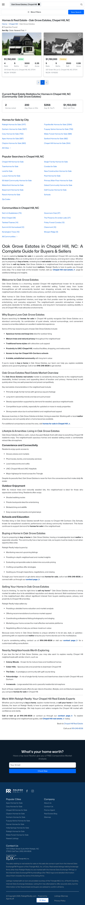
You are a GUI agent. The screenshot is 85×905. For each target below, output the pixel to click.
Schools (47, 194)
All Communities (10, 236)
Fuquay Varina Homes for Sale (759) (58, 129)
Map (42, 900)
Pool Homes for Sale (52, 176)
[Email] (42, 765)
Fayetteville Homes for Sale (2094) (58, 124)
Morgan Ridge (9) (51, 232)
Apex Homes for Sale (14, 803)
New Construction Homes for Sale (58, 171)
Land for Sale (7, 171)
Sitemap (47, 817)
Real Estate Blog (50, 814)
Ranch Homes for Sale (11, 194)
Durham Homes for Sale (15, 817)
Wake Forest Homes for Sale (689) (58, 134)
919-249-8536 (77, 728)
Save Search (76, 12)
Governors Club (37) (52, 213)
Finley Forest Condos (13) (54, 222)
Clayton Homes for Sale (15, 814)
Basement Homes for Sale (12, 190)
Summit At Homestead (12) (13, 227)
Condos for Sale (50, 166)
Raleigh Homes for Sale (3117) (14, 124)
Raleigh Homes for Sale (15, 831)
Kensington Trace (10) (10, 232)
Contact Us (48, 806)
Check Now (42, 771)
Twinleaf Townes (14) (10, 222)
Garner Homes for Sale (15, 824)
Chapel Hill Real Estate (73, 723)
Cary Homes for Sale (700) (12, 134)
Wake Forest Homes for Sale (17, 835)
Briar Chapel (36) (9, 218)
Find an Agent (49, 810)
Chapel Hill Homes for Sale (13, 162)
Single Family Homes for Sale (56, 162)
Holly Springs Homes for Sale (17, 828)
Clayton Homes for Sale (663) (14, 143)
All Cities (6, 148)
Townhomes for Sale (10, 166)
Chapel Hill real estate (64, 270)
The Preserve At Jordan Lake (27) (57, 218)
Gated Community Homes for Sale (58, 185)
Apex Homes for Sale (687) (13, 138)
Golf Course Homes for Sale (55, 190)
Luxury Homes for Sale (11, 176)
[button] (3, 4)
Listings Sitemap (61, 896)
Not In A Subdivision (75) (12, 213)
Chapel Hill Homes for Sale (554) (57, 143)
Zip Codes (6, 199)
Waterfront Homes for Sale (13, 185)
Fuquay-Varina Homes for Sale (18, 821)
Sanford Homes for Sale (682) (56, 138)
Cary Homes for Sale (14, 806)
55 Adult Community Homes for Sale (17, 180)
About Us (47, 803)
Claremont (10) (50, 227)
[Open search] (63, 4)
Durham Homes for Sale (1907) (14, 129)
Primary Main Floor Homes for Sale (58, 180)
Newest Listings (12, 838)
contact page (33, 579)
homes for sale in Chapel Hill (56, 424)
